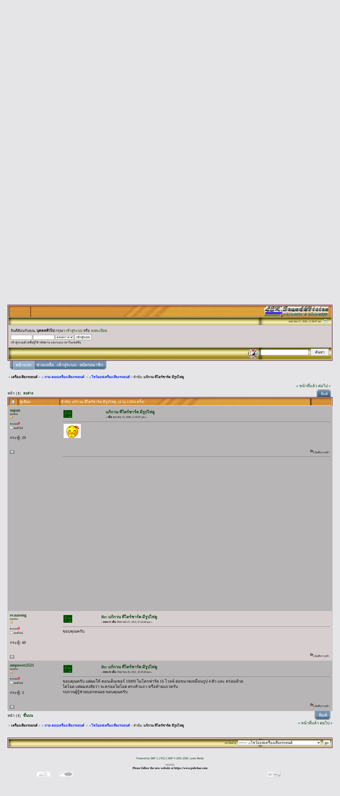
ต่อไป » (324, 386)
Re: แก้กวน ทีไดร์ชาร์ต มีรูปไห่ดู (129, 617)
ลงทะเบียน (99, 331)
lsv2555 (170, 764)
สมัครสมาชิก (91, 365)
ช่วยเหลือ (45, 365)
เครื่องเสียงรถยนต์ (24, 377)
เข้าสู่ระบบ (74, 331)
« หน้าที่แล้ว (306, 386)
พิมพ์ (324, 394)
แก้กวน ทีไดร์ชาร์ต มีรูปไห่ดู (163, 377)
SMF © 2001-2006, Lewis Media (186, 758)
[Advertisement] (170, 78)
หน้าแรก (23, 365)
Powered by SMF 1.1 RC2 (151, 758)
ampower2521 (22, 665)
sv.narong (18, 615)
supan (15, 410)
